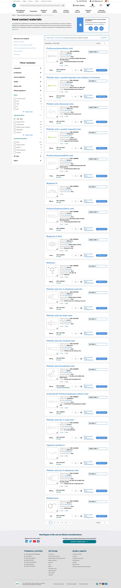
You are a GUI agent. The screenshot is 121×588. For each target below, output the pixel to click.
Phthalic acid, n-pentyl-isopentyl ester (63, 129)
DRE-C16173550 (74, 343)
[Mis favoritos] (101, 5)
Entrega (74, 562)
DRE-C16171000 (74, 318)
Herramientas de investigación (33, 554)
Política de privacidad (71, 584)
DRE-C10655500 (74, 186)
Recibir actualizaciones (78, 541)
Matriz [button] (27, 160)
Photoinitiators (18, 51)
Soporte (37, 1)
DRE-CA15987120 (74, 51)
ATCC (49, 564)
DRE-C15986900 (74, 158)
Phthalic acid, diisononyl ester (60, 104)
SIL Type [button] (27, 156)
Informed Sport (52, 570)
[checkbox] (15, 99)
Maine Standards (52, 560)
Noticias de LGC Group (54, 556)
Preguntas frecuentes (78, 558)
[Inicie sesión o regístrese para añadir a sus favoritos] (72, 70)
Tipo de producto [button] (27, 115)
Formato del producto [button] (27, 138)
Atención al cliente (77, 554)
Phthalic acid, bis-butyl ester (59, 315)
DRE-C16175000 (74, 422)
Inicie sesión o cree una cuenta (56, 38)
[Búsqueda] (63, 5)
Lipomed (50, 575)
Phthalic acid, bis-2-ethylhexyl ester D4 (64, 289)
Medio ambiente (30, 560)
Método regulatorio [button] (27, 90)
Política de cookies (83, 584)
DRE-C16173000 (74, 473)
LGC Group (51, 554)
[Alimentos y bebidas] (24, 558)
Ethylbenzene (52, 498)
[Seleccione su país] (106, 1)
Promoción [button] (27, 68)
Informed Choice (52, 568)
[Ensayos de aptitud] (24, 566)
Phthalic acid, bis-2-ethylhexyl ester (62, 470)
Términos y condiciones (58, 584)
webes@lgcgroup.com (97, 1)
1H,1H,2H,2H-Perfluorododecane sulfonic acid (67, 394)
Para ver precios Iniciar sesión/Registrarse (89, 70)
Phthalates (17, 54)
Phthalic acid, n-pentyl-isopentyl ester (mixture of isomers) (73, 77)
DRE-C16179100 (74, 80)
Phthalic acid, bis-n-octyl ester (60, 420)
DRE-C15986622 (74, 397)
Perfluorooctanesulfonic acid (59, 48)
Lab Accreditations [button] (27, 77)
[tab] (28, 68)
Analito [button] (27, 81)
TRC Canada (51, 572)
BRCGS (50, 566)
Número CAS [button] (27, 86)
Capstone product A (55, 445)
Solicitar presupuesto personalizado (82, 566)
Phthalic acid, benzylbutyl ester (60, 366)
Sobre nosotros (16, 1)
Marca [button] (27, 95)
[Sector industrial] (24, 564)
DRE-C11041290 (74, 448)
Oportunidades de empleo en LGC (56, 558)
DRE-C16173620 (74, 107)
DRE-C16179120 (74, 132)
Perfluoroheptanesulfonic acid (60, 208)
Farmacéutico (29, 556)
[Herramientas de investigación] (24, 554)
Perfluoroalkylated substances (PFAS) (25, 48)
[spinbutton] (78, 70)
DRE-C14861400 (74, 265)
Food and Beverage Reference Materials (29, 15)
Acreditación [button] (27, 73)
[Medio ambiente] (24, 560)
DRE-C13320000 (74, 501)
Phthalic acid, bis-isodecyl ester (60, 341)
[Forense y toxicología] (24, 562)
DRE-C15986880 (74, 211)
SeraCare (50, 562)
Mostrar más (29, 112)
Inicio (13, 15)
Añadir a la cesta (101, 70)
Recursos (30, 1)
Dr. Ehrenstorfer (67, 55)
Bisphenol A (51, 183)
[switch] (18, 119)
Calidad (24, 1)
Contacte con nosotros (46, 1)
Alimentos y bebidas (30, 558)
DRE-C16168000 (74, 369)
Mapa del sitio (76, 564)
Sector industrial (30, 564)
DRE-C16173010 (74, 292)
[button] (81, 70)
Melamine (50, 263)
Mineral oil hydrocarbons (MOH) (23, 45)
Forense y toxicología (31, 562)
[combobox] (42, 5)
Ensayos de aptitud (30, 566)
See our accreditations (99, 24)
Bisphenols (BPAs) (19, 42)
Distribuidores (76, 560)
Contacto (75, 556)
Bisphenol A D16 (54, 236)
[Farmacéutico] (24, 556)
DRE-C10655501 (74, 239)
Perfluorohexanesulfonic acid (59, 155)
